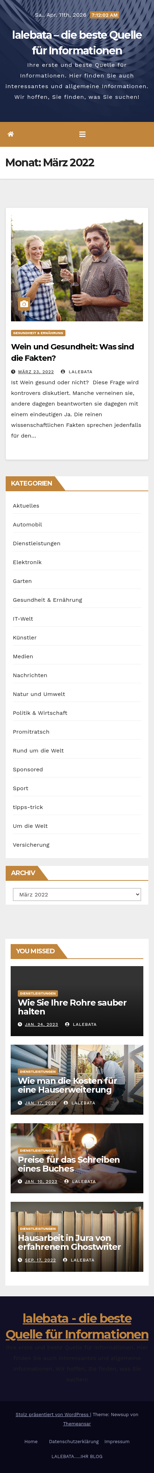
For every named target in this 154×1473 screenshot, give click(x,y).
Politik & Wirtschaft (40, 712)
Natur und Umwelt (39, 694)
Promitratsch (31, 731)
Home (31, 1441)
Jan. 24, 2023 (41, 1024)
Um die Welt (30, 826)
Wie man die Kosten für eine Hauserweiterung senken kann (67, 1090)
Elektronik (27, 562)
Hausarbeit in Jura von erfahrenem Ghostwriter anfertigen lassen (69, 1247)
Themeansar (77, 1423)
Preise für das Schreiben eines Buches (69, 1164)
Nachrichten (30, 675)
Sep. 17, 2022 (40, 1260)
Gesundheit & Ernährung (38, 333)
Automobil (27, 524)
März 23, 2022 (36, 371)
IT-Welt (23, 618)
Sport (20, 788)
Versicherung (31, 844)
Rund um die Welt (38, 750)
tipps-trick (28, 807)
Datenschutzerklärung (74, 1441)
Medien (23, 656)
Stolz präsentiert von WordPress (53, 1414)
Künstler (25, 637)
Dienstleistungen (36, 543)
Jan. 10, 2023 (41, 1181)
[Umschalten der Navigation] (82, 134)
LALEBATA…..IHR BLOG (77, 1456)
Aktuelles (26, 505)
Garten (22, 581)
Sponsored (28, 769)
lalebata (76, 371)
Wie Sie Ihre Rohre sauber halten (72, 1007)
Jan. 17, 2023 (41, 1102)
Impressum (116, 1441)
